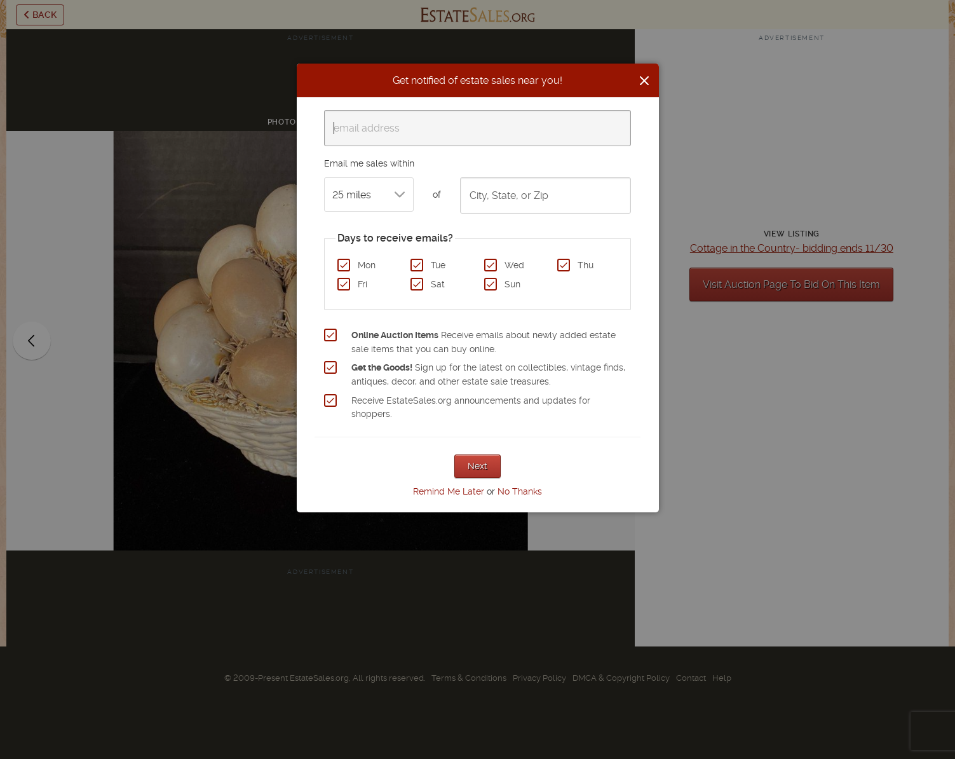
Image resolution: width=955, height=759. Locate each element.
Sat (438, 284)
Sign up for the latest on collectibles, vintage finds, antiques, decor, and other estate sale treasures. (488, 374)
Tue (438, 265)
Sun (512, 284)
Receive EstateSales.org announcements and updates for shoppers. (470, 407)
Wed (514, 265)
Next (477, 466)
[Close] (644, 80)
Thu (585, 265)
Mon (367, 265)
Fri (362, 284)
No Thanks (520, 491)
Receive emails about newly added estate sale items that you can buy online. (483, 342)
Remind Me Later (448, 491)
